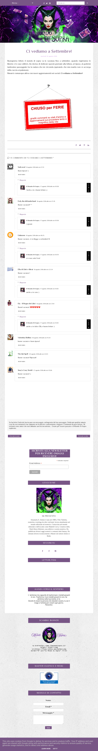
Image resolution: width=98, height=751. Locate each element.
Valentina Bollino (24, 337)
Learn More (46, 749)
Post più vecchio (83, 435)
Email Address (35, 462)
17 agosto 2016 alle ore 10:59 (49, 254)
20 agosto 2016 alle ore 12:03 (38, 353)
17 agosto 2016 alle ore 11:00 (49, 288)
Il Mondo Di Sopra (32, 185)
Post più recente (15, 435)
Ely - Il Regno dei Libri (27, 303)
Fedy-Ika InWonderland (27, 200)
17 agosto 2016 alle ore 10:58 (49, 185)
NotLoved (21, 166)
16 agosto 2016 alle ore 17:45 (46, 200)
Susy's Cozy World (25, 369)
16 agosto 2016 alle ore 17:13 (35, 166)
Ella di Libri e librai (25, 269)
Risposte (23, 179)
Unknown (21, 234)
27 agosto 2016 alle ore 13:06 (42, 369)
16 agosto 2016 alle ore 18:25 (35, 234)
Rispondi (21, 174)
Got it (55, 749)
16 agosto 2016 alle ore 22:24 (43, 269)
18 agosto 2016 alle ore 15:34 (41, 337)
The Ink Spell (23, 353)
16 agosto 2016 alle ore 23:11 (45, 303)
